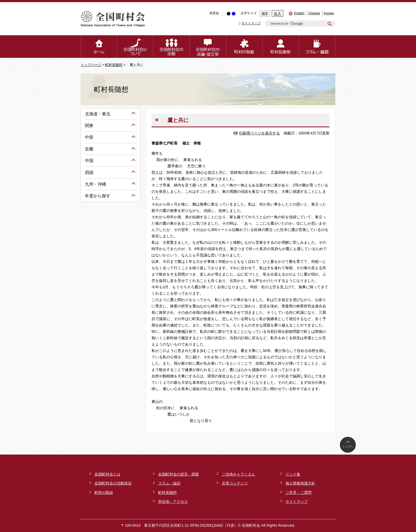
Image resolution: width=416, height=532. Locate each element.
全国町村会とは (107, 474)
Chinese (314, 13)
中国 (89, 160)
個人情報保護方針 (300, 483)
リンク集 (292, 474)
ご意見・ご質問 (298, 492)
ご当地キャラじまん (238, 474)
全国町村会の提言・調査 (178, 474)
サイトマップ (251, 23)
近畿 (89, 149)
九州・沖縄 (95, 184)
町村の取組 (103, 492)
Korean (329, 13)
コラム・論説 (169, 483)
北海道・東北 (97, 114)
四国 (89, 172)
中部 (89, 137)
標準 (265, 13)
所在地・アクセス (173, 501)
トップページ (91, 65)
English (299, 13)
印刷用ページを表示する (259, 133)
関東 (89, 125)
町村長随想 (113, 65)
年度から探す (97, 196)
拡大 (277, 13)
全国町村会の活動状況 (113, 483)
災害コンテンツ (235, 483)
